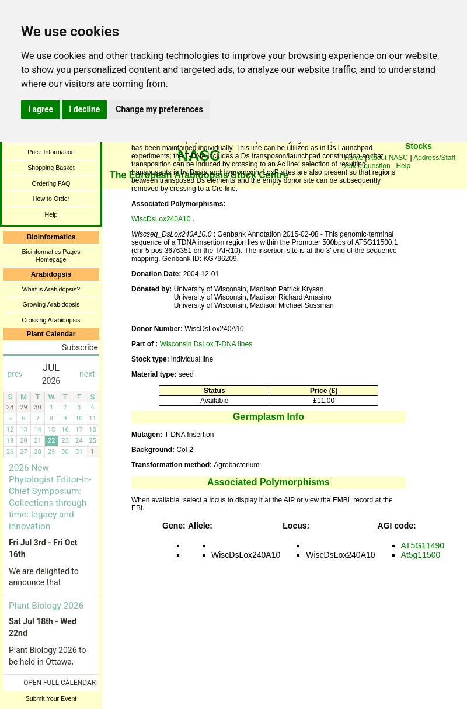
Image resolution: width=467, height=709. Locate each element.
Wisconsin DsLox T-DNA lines (206, 344)
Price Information (51, 151)
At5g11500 (421, 554)
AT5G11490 (422, 545)
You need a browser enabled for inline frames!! (418, 163)
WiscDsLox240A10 (162, 219)
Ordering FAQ (51, 183)
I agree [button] (40, 109)
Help (51, 214)
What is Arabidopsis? (51, 289)
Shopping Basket (51, 167)
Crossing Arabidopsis (51, 320)
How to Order (51, 198)
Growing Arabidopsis (51, 304)
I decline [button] (84, 109)
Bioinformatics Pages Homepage (51, 255)
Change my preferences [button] (159, 109)
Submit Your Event (51, 698)
